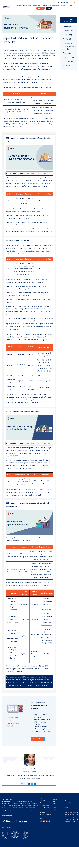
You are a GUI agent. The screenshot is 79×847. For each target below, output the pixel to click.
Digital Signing (69, 30)
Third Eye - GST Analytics (70, 817)
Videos (54, 807)
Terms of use (43, 802)
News (54, 811)
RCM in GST (14, 456)
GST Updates (69, 62)
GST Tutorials (69, 57)
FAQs (54, 805)
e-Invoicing (68, 35)
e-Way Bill (68, 39)
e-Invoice (67, 809)
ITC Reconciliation (69, 802)
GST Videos (68, 66)
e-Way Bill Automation (69, 824)
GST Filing (67, 800)
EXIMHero (67, 807)
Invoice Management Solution (71, 812)
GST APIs (67, 805)
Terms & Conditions (44, 805)
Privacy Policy (43, 800)
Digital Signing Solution (70, 821)
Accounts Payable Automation (71, 819)
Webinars (55, 803)
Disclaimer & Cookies (44, 807)
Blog (54, 801)
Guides (54, 809)
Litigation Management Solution (72, 814)
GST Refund (68, 53)
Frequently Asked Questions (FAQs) (70, 46)
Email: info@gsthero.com (45, 814)
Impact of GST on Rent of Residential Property (28, 40)
